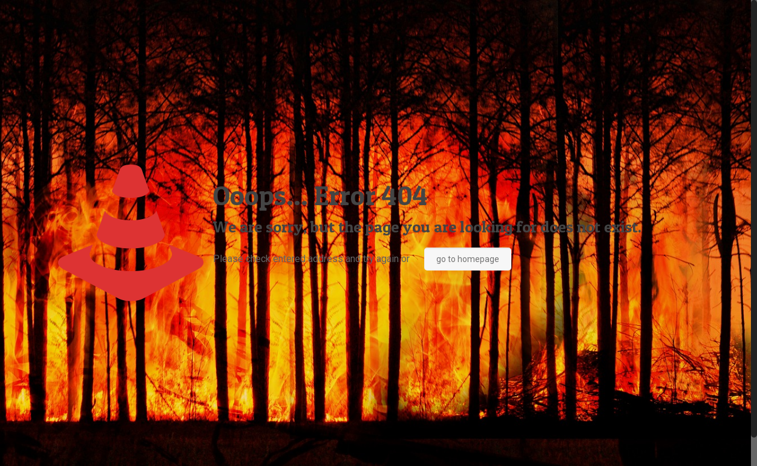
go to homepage (467, 259)
